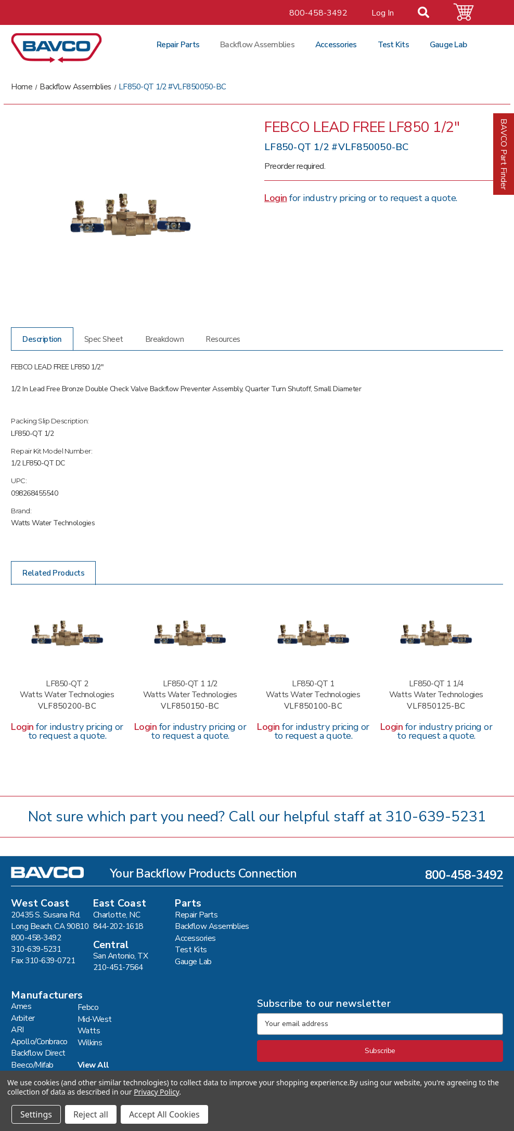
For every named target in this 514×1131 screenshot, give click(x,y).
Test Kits (393, 44)
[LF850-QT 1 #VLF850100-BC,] (313, 633)
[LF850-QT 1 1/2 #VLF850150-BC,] (190, 633)
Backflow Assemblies (257, 44)
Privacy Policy (156, 1092)
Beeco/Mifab (32, 1064)
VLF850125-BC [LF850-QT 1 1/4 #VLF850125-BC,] (436, 706)
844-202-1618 (118, 926)
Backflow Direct (38, 1052)
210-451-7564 (118, 967)
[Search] (429, 13)
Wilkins (90, 1042)
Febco (88, 1007)
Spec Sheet (103, 339)
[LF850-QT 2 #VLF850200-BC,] (67, 633)
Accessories (336, 44)
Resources (222, 339)
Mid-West (95, 1019)
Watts (89, 1030)
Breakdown (164, 339)
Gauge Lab (448, 44)
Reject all (90, 1114)
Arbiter (23, 1018)
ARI (17, 1029)
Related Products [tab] (53, 573)
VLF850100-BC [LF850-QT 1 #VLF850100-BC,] (313, 706)
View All (93, 1064)
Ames (21, 1006)
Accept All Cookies (164, 1114)
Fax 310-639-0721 (43, 960)
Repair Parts (178, 44)
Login (275, 198)
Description (42, 339)
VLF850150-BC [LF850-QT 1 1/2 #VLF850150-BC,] (190, 706)
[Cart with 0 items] (469, 12)
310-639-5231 (436, 817)
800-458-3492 (318, 13)
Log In (382, 13)
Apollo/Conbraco (39, 1041)
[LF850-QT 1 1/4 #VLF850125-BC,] (436, 633)
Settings (36, 1114)
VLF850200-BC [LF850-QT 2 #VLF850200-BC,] (67, 706)
